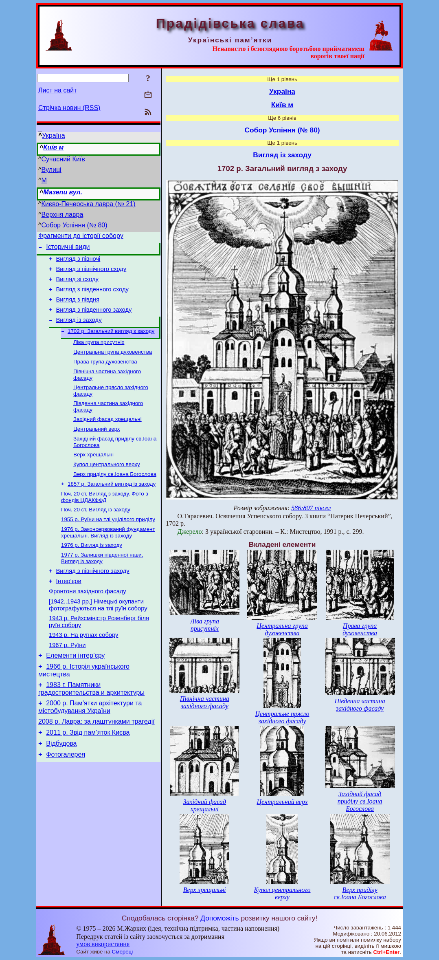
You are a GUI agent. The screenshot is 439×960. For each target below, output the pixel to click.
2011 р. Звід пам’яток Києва (88, 775)
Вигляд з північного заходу (93, 599)
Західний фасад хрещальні (107, 437)
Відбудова (61, 787)
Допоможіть (219, 918)
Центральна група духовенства (112, 365)
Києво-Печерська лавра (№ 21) (89, 203)
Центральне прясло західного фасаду (282, 717)
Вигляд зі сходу (77, 285)
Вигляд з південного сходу (92, 296)
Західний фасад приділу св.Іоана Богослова (360, 801)
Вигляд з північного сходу (91, 274)
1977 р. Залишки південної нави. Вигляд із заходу (102, 585)
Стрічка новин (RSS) (69, 107)
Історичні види (68, 249)
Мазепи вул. (62, 192)
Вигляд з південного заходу (94, 319)
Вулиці (51, 169)
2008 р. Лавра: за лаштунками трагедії (96, 763)
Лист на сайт (57, 90)
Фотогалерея (65, 800)
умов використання (103, 943)
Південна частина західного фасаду (360, 705)
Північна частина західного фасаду (204, 702)
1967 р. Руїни (67, 681)
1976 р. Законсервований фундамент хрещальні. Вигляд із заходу (108, 558)
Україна (53, 135)
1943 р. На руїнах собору (83, 669)
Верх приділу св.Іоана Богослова (114, 496)
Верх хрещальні (93, 474)
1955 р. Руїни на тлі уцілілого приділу (108, 544)
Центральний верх (96, 447)
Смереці (122, 952)
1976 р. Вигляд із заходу (91, 571)
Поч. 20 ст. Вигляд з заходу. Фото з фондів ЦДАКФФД (104, 520)
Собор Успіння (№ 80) (75, 225)
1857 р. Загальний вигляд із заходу (112, 506)
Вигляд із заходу (79, 331)
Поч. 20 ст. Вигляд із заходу (95, 534)
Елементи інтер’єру (75, 692)
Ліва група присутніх (98, 355)
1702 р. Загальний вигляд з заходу (111, 343)
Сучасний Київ (63, 159)
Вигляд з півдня (77, 308)
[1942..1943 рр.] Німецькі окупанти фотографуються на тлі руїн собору (98, 637)
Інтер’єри (68, 611)
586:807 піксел (311, 507)
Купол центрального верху (106, 485)
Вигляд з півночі (78, 262)
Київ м (53, 147)
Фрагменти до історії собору (80, 236)
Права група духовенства (105, 376)
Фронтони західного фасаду (87, 622)
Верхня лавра (62, 214)
